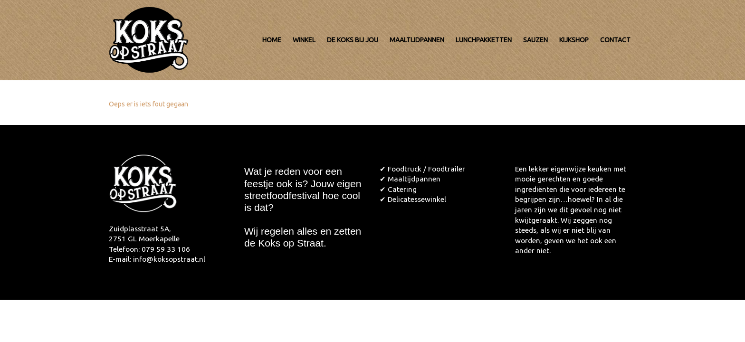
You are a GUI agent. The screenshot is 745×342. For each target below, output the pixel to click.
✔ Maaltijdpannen (410, 179)
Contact (615, 40)
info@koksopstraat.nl (169, 259)
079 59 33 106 (166, 249)
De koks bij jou (352, 40)
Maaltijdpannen (417, 40)
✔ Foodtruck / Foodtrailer (422, 169)
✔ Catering (398, 189)
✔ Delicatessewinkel (413, 199)
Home (271, 40)
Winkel (304, 40)
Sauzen (535, 40)
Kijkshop (574, 40)
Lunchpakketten (484, 40)
